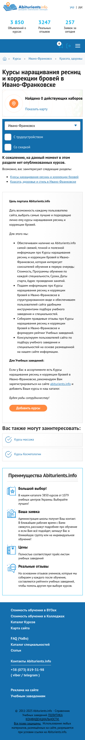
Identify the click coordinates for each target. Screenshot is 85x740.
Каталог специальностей (30, 644)
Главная (5, 58)
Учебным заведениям (28, 696)
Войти (68, 45)
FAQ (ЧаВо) (20, 638)
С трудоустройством (28, 137)
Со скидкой (22, 147)
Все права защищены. (27, 723)
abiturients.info (60, 384)
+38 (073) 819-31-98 (27, 669)
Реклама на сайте (25, 690)
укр (72, 7)
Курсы (17, 59)
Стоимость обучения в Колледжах (38, 616)
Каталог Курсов (23, 622)
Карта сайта (20, 628)
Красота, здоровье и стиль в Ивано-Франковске (43, 182)
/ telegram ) (30, 675)
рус (80, 7)
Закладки (61, 45)
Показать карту (36, 109)
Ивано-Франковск (40, 59)
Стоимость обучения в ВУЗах (34, 610)
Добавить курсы (28, 408)
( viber (16, 675)
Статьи (16, 650)
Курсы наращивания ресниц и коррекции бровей (44, 177)
